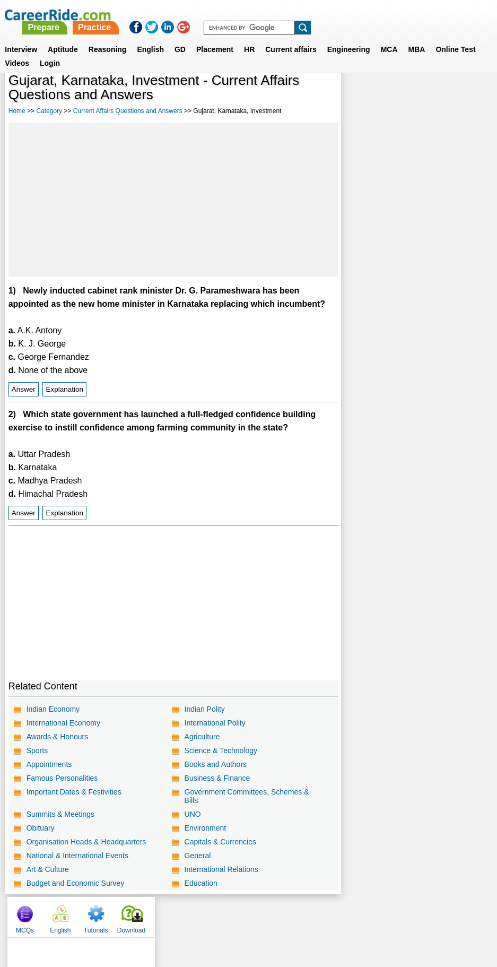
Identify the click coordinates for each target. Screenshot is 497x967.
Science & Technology (220, 750)
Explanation (64, 389)
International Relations (220, 869)
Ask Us (287, 914)
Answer (24, 389)
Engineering (348, 36)
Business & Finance (216, 778)
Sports (37, 750)
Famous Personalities (62, 778)
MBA (416, 36)
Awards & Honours (57, 736)
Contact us (195, 914)
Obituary (41, 828)
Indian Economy (53, 709)
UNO (192, 814)
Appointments (49, 764)
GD (180, 36)
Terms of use (244, 914)
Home (16, 111)
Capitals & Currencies (219, 842)
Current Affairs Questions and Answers (127, 111)
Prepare (225, 14)
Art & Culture (48, 869)
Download (466, 95)
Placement (214, 36)
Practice (275, 14)
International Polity (214, 723)
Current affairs (290, 36)
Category (49, 111)
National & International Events (77, 855)
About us (152, 914)
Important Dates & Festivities (74, 792)
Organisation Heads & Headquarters (86, 842)
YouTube (323, 914)
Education (200, 883)
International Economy (63, 723)
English (150, 36)
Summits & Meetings (60, 814)
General (197, 855)
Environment (204, 828)
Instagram (364, 914)
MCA (389, 36)
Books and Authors (215, 764)
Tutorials (430, 95)
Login (50, 50)
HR (249, 36)
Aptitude (63, 36)
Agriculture (201, 736)
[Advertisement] (172, 199)
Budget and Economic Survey (75, 883)
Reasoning (108, 36)
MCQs (360, 95)
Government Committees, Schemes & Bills (246, 796)
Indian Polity (204, 709)
